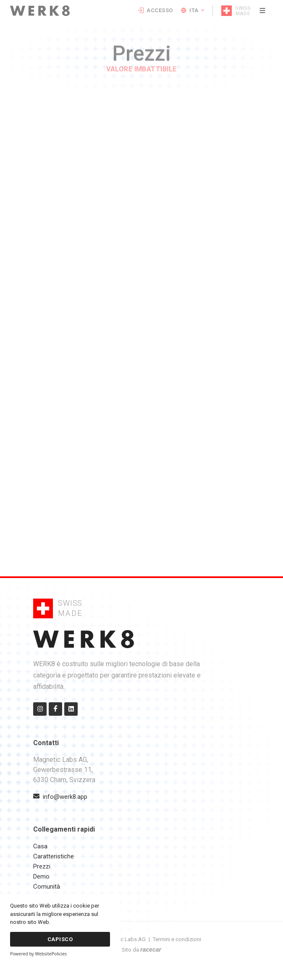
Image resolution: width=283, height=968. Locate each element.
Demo (41, 876)
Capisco (60, 939)
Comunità (46, 886)
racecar (150, 949)
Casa (40, 846)
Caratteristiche (53, 856)
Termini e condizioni (177, 939)
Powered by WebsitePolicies (38, 954)
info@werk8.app (60, 797)
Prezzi (41, 866)
